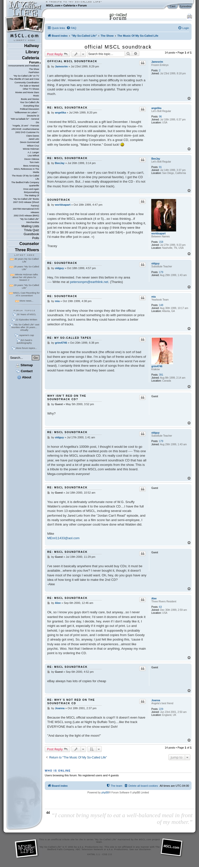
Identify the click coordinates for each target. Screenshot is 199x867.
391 (161, 374)
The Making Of (31, 195)
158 (161, 242)
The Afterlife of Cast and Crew (24, 79)
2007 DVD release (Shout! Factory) (26, 204)
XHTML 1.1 (93, 854)
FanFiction (34, 72)
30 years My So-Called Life (26, 260)
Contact (24, 371)
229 (161, 709)
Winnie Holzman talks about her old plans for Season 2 (25, 277)
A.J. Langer (33, 152)
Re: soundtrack (62, 262)
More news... (26, 300)
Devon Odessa (31, 159)
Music (36, 95)
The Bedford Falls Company (25, 182)
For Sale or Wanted (29, 85)
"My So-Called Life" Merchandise (29, 221)
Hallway (31, 46)
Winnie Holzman (31, 149)
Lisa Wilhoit (33, 155)
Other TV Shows (31, 89)
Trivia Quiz (31, 230)
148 (161, 305)
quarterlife (34, 185)
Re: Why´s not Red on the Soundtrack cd (71, 701)
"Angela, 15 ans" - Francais (25, 125)
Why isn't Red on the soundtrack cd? (66, 397)
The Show (34, 69)
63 (160, 607)
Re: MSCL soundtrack (67, 107)
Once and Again (31, 189)
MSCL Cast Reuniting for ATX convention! (26, 294)
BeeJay (155, 158)
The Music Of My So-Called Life (25, 177)
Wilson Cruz (33, 145)
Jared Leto (34, 139)
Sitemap (24, 365)
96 (160, 116)
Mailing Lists (30, 226)
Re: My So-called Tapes (69, 337)
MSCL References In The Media (26, 170)
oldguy (155, 263)
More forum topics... (26, 348)
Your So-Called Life (29, 102)
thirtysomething (31, 192)
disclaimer (145, 849)
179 (161, 272)
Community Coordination (26, 82)
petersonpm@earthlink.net (89, 282)
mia (153, 296)
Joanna (155, 700)
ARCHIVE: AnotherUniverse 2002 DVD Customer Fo (25, 131)
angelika (156, 108)
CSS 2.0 (107, 854)
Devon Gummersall (29, 142)
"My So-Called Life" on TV (26, 76)
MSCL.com (53, 5)
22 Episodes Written (26, 319)
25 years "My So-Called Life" (26, 268)
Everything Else (31, 106)
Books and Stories (30, 99)
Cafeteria (69, 5)
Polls (35, 238)
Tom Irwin (34, 162)
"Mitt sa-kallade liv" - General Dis (24, 120)
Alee (153, 598)
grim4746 (156, 366)
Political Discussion (29, 109)
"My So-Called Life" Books (26, 199)
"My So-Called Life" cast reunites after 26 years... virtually (25, 327)
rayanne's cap (26, 335)
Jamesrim (157, 61)
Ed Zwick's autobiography (24, 341)
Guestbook (31, 234)
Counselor (29, 244)
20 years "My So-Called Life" (26, 286)
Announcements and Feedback (23, 65)
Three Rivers (27, 250)
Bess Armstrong (31, 166)
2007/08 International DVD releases (26, 210)
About (24, 377)
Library (32, 52)
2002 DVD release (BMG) (26, 215)
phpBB (105, 792)
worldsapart (158, 233)
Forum (82, 5)
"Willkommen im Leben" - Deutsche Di (26, 114)
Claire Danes (32, 136)
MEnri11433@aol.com (63, 538)
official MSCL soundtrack (118, 47)
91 (160, 167)
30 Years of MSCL (26, 314)
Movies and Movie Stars (27, 92)
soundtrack (58, 199)
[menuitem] (71, 28)
